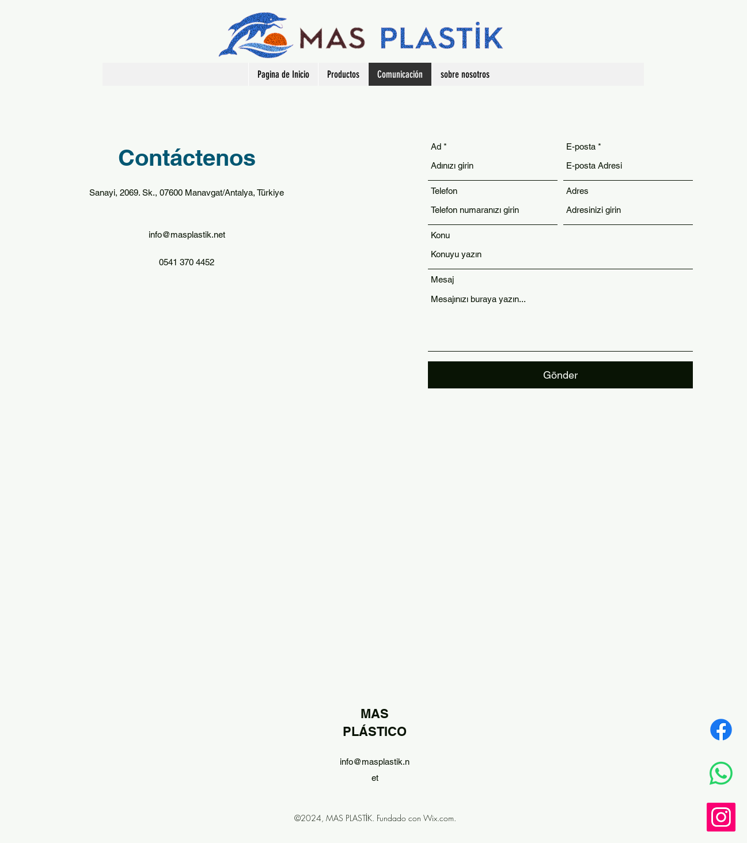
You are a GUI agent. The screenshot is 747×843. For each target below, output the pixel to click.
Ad (436, 146)
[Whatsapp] (721, 773)
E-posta (581, 146)
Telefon (444, 190)
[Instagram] (721, 817)
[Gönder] (560, 374)
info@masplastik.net (187, 234)
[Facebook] (721, 729)
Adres (577, 190)
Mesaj (442, 279)
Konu (440, 235)
